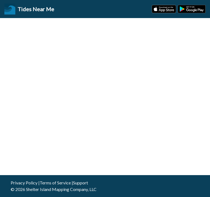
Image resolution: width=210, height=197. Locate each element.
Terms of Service (55, 182)
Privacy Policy (24, 182)
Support (80, 182)
